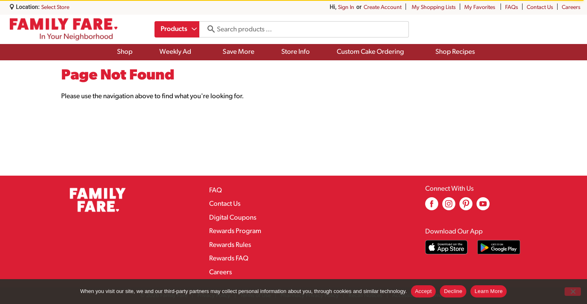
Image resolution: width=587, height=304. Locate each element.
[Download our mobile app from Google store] (498, 247)
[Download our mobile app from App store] (446, 247)
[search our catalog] (208, 29)
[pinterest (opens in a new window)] (465, 206)
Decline (453, 291)
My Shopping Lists (434, 7)
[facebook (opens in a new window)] (431, 206)
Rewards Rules (230, 245)
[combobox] (176, 29)
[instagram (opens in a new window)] (448, 206)
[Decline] (573, 291)
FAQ (215, 190)
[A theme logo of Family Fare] (63, 29)
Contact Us (540, 7)
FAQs (511, 7)
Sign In (346, 7)
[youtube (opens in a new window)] (483, 206)
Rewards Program (235, 231)
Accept (423, 291)
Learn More (488, 291)
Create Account (383, 7)
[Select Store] (56, 7)
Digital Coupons (232, 217)
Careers (571, 7)
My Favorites (480, 7)
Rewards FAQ (228, 258)
